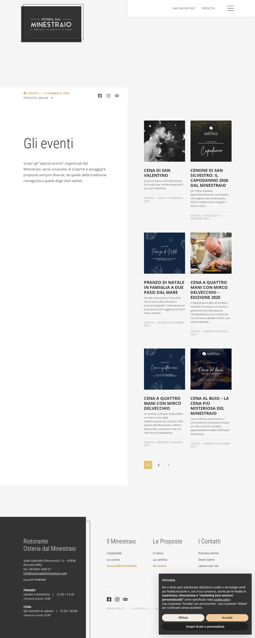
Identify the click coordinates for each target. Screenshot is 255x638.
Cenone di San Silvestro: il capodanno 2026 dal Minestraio (209, 178)
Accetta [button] (227, 617)
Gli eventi (159, 566)
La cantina (160, 560)
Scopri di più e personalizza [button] (205, 626)
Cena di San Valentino (157, 173)
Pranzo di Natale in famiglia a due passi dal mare (164, 287)
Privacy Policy (115, 608)
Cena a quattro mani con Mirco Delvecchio (162, 403)
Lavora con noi (208, 566)
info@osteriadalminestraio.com (45, 573)
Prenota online (208, 553)
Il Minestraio (121, 541)
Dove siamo (206, 560)
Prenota (208, 8)
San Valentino (184, 8)
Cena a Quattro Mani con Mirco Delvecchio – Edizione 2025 (209, 290)
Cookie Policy (139, 608)
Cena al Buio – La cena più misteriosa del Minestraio (209, 406)
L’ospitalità (114, 553)
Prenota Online (38, 98)
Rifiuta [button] (183, 617)
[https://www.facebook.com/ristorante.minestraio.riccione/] (100, 95)
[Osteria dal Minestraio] (51, 24)
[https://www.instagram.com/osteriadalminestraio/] (108, 95)
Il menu (158, 553)
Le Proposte (167, 541)
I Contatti (209, 541)
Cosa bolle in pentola (122, 566)
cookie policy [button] (222, 599)
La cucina (113, 560)
